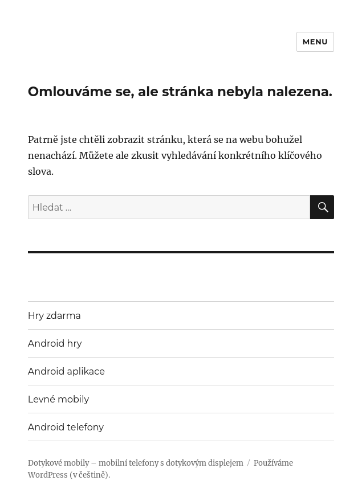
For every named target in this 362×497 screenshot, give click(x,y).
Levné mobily (58, 399)
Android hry (55, 343)
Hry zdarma (54, 315)
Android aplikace (66, 371)
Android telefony (66, 427)
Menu (315, 41)
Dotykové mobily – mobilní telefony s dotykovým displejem (135, 463)
